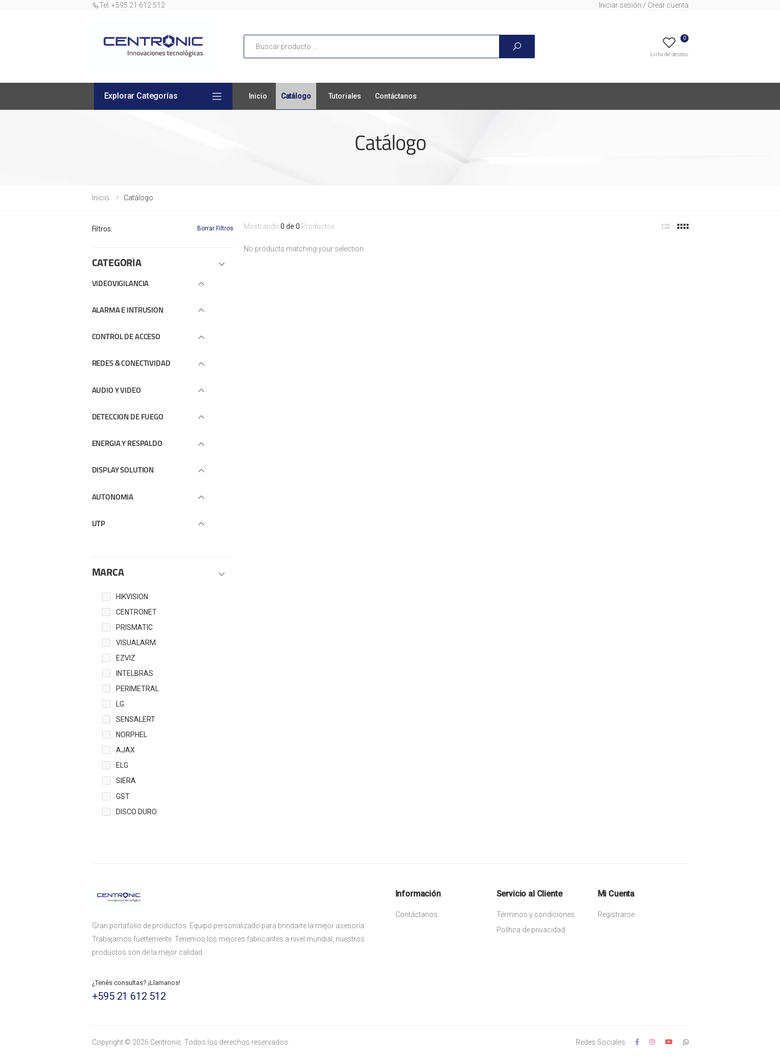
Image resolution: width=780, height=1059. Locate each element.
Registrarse (616, 914)
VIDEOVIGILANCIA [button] (120, 284)
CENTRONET (136, 612)
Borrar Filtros (215, 228)
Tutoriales (345, 96)
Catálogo (296, 96)
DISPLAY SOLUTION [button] (123, 471)
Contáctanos (395, 96)
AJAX (125, 750)
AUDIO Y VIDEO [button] (116, 391)
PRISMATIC (134, 627)
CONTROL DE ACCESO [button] (126, 337)
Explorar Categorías (141, 96)
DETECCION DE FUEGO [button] (127, 417)
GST (123, 796)
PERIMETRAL (137, 689)
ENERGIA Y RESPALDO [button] (127, 444)
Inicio (258, 96)
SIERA (126, 780)
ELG (122, 765)
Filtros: (102, 229)
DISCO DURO (136, 812)
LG (120, 704)
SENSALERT (135, 719)
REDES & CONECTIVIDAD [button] (131, 364)
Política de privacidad (531, 930)
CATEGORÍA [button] (116, 263)
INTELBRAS (134, 673)
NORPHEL (131, 735)
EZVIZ (125, 658)
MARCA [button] (108, 573)
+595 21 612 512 (129, 996)
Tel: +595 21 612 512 (128, 5)
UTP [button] (99, 524)
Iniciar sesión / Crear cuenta (644, 5)
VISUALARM (136, 643)
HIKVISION (132, 597)
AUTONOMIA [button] (113, 498)
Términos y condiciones (536, 914)
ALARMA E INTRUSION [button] (127, 311)
